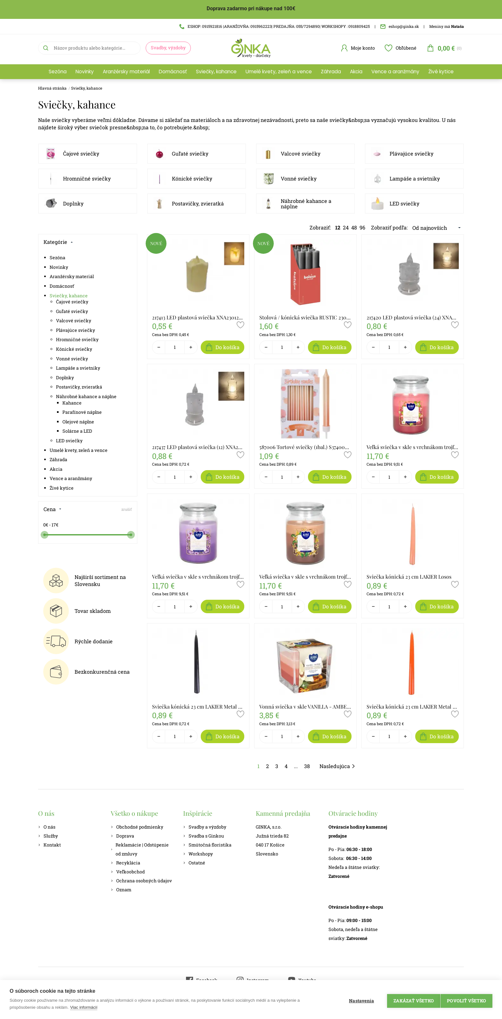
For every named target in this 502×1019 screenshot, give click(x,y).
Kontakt (49, 845)
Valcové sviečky (300, 153)
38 (307, 766)
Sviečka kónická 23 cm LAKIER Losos (409, 576)
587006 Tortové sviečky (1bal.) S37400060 (305, 447)
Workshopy (198, 854)
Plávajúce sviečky (411, 153)
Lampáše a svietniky (415, 178)
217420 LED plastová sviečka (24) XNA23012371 (413, 317)
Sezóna (58, 71)
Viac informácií (83, 1007)
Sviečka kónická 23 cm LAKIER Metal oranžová (413, 706)
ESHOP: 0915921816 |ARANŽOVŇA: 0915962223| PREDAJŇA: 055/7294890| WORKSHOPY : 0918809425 (274, 26)
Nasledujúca (337, 766)
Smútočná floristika (207, 845)
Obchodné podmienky (137, 827)
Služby (48, 836)
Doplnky (73, 203)
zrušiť (126, 509)
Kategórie (58, 241)
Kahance (72, 403)
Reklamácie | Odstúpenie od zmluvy (140, 849)
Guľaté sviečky (190, 153)
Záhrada (331, 71)
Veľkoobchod (128, 872)
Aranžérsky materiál (126, 71)
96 (362, 227)
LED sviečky (404, 203)
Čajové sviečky (81, 153)
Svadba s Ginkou (203, 836)
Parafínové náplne (82, 412)
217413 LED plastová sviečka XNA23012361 (198, 317)
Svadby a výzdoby (204, 827)
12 (337, 227)
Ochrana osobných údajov (141, 881)
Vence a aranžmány (395, 71)
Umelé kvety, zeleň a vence (279, 71)
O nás (46, 827)
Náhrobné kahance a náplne (306, 203)
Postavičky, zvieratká (198, 203)
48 (354, 227)
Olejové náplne (78, 422)
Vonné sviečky (299, 178)
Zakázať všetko (411, 999)
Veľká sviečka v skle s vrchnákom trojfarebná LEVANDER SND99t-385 (198, 576)
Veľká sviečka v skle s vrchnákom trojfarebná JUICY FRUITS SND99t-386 (413, 447)
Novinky (85, 71)
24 (346, 227)
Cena (52, 509)
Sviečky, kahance (216, 71)
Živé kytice (441, 71)
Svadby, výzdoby (168, 47)
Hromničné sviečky (87, 178)
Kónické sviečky (192, 178)
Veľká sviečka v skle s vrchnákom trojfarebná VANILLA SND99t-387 (305, 576)
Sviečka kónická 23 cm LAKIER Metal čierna (198, 706)
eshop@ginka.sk (399, 26)
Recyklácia (125, 863)
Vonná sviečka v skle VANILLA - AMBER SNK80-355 (305, 706)
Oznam (121, 890)
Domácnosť (173, 71)
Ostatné (194, 863)
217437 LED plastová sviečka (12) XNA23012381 (198, 447)
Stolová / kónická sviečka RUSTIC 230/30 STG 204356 (305, 317)
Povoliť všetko (466, 999)
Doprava (122, 836)
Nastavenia (358, 999)
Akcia (356, 71)
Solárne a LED (77, 431)
